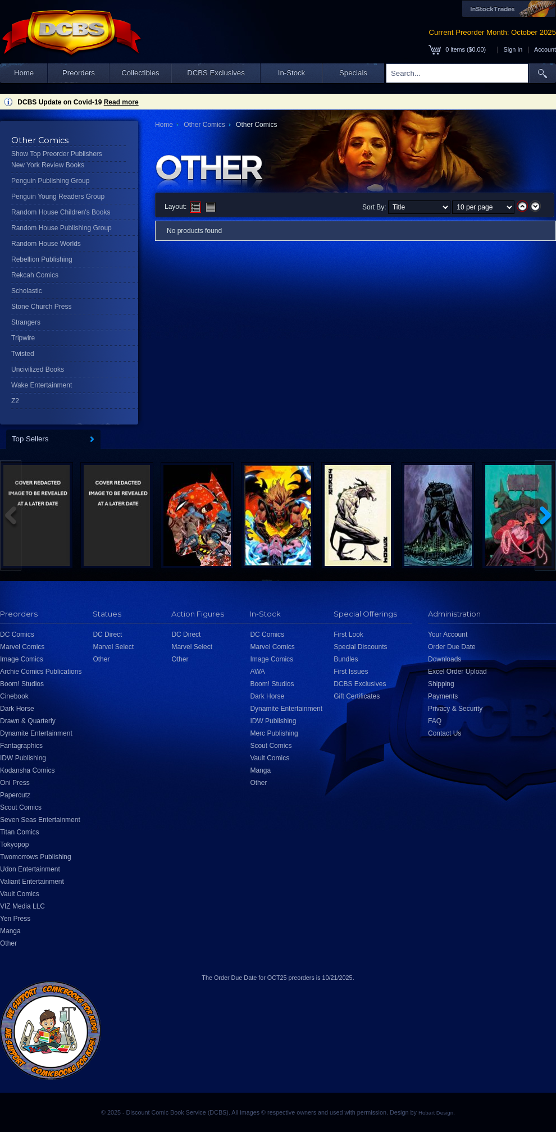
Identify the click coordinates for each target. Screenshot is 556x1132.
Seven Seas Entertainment (40, 820)
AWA (257, 671)
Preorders (78, 73)
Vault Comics (19, 894)
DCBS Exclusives (216, 73)
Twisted (22, 354)
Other (8, 943)
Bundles (346, 659)
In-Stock (291, 73)
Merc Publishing (274, 733)
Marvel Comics (22, 647)
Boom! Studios (22, 684)
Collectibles (140, 73)
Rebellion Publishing (41, 259)
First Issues (351, 671)
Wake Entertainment (41, 385)
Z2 (15, 401)
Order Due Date (452, 647)
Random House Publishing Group (61, 228)
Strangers (25, 322)
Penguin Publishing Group (50, 181)
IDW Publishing (23, 758)
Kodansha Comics (27, 770)
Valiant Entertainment (32, 881)
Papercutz (15, 795)
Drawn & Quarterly (28, 721)
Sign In (513, 49)
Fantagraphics (21, 746)
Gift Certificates (357, 696)
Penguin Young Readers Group (57, 196)
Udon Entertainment (30, 869)
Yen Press (15, 919)
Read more (121, 102)
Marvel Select (113, 647)
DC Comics (17, 634)
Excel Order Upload (457, 671)
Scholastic (26, 291)
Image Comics (21, 659)
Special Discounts (360, 647)
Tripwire (23, 338)
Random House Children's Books (60, 212)
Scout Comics (21, 807)
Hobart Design (435, 1113)
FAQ (434, 721)
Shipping (441, 684)
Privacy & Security (455, 709)
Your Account (447, 634)
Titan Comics (19, 832)
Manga (10, 931)
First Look (348, 634)
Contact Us (444, 733)
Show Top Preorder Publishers (56, 154)
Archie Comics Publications (40, 671)
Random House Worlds (46, 244)
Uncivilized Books (37, 369)
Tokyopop (14, 844)
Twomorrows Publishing (35, 857)
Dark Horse (17, 709)
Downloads (444, 659)
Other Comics (204, 125)
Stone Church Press (41, 307)
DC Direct (107, 634)
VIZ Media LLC (22, 906)
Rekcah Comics (34, 275)
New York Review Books (47, 165)
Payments (443, 696)
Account (545, 49)
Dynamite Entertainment (36, 733)
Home (24, 73)
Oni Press (15, 783)
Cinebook (14, 696)
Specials (353, 73)
